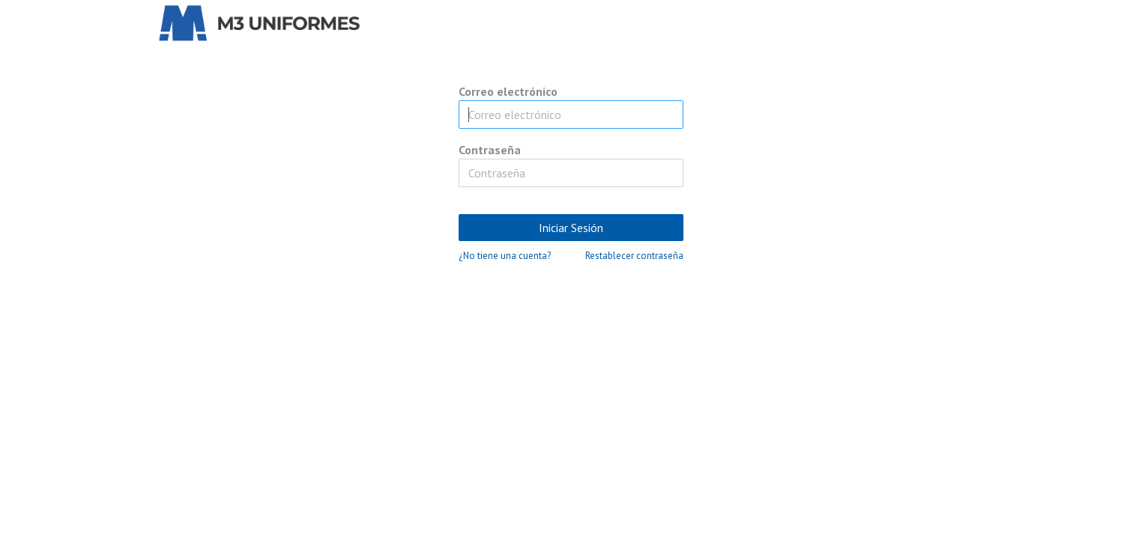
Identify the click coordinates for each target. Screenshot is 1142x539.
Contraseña (490, 149)
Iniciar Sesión (571, 227)
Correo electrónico (508, 91)
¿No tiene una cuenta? (505, 255)
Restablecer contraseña (634, 255)
